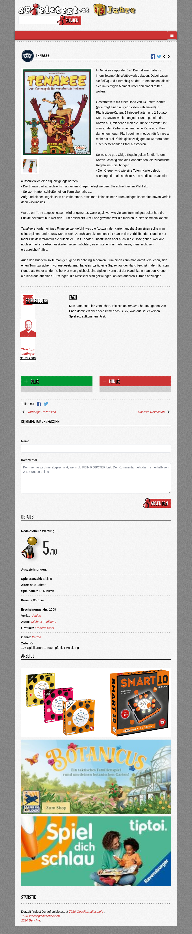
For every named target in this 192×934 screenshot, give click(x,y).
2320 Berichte (30, 920)
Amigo (36, 615)
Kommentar (29, 460)
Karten (36, 637)
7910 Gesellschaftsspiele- (86, 911)
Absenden (157, 503)
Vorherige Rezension (38, 412)
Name (25, 441)
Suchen (69, 20)
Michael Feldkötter (43, 622)
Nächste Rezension (154, 412)
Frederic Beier (44, 628)
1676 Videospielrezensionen (40, 916)
